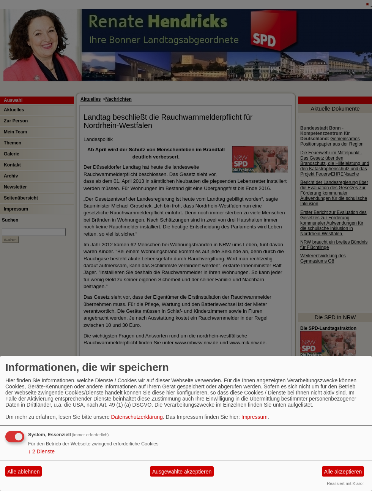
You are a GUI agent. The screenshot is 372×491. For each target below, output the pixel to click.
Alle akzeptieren (343, 472)
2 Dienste (41, 451)
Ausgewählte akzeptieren (181, 472)
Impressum (254, 417)
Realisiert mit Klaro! (345, 483)
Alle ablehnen (24, 472)
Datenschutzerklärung (137, 417)
